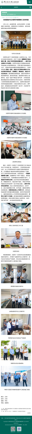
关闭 (29, 413)
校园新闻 (11, 14)
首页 (8, 14)
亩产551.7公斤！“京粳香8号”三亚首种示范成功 (15, 411)
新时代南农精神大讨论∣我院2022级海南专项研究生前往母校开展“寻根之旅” (16, 409)
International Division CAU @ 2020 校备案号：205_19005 (16, 424)
